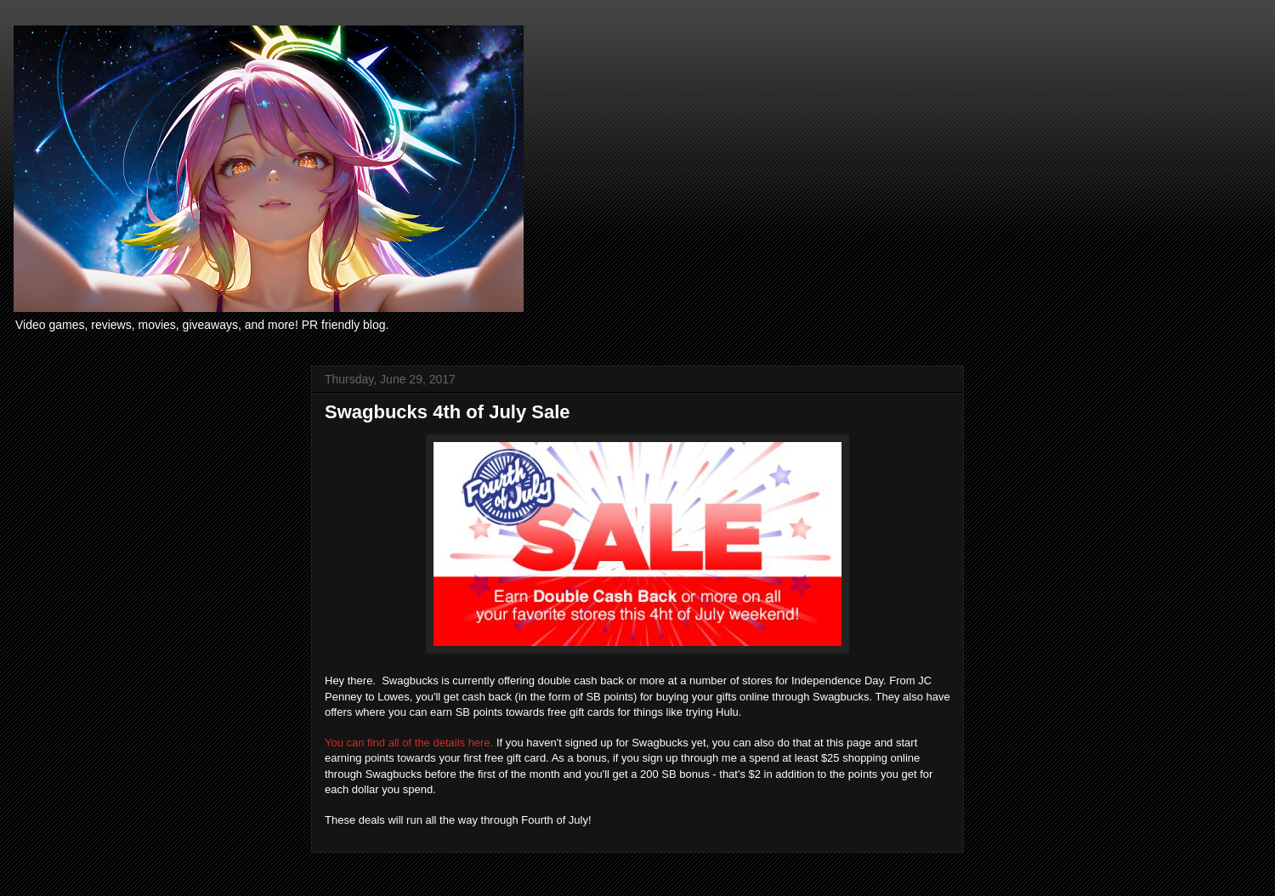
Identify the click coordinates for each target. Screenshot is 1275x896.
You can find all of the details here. (409, 742)
